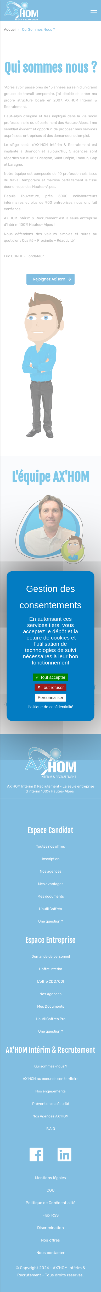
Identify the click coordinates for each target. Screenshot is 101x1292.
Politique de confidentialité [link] (50, 706)
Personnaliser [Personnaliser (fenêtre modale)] (50, 697)
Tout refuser (50, 687)
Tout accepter (50, 677)
